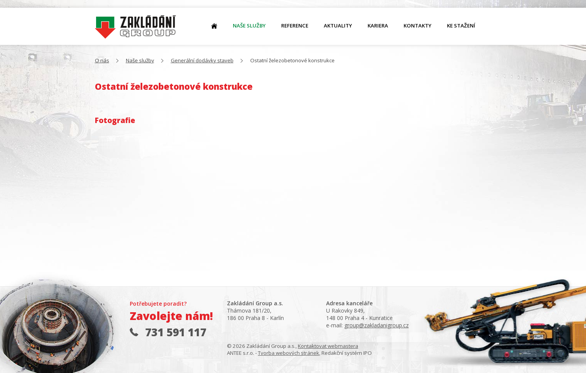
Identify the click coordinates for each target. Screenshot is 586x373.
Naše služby (249, 25)
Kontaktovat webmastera (328, 345)
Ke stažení (461, 25)
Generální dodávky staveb (202, 60)
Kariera (378, 25)
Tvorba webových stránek (288, 352)
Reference (294, 25)
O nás (135, 27)
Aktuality (338, 25)
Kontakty (417, 25)
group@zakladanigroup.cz (376, 325)
